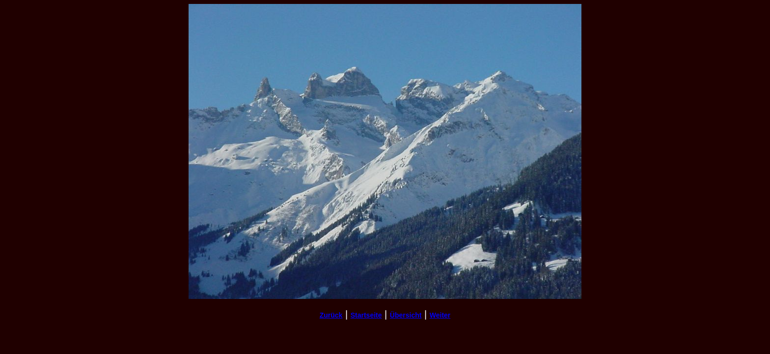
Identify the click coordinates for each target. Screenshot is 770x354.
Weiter (440, 315)
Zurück (331, 315)
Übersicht (406, 315)
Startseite (366, 315)
